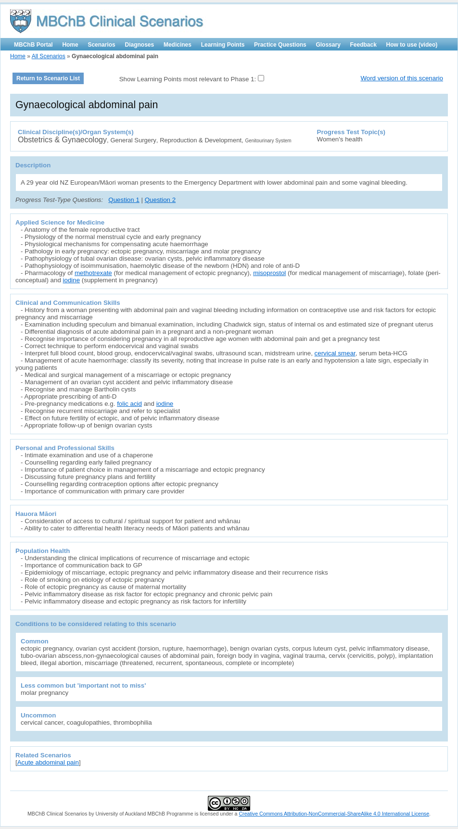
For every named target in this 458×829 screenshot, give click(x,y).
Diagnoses (139, 44)
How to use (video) (412, 44)
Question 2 (160, 199)
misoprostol (269, 272)
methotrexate (93, 272)
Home (70, 44)
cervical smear (335, 353)
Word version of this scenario (401, 78)
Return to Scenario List (48, 78)
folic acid (129, 403)
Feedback (363, 44)
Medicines (177, 44)
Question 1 (123, 199)
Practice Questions (280, 44)
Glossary (328, 44)
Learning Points (223, 44)
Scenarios (101, 44)
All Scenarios (48, 56)
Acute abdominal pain (48, 762)
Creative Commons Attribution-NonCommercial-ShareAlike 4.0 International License (334, 813)
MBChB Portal (33, 44)
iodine (71, 280)
